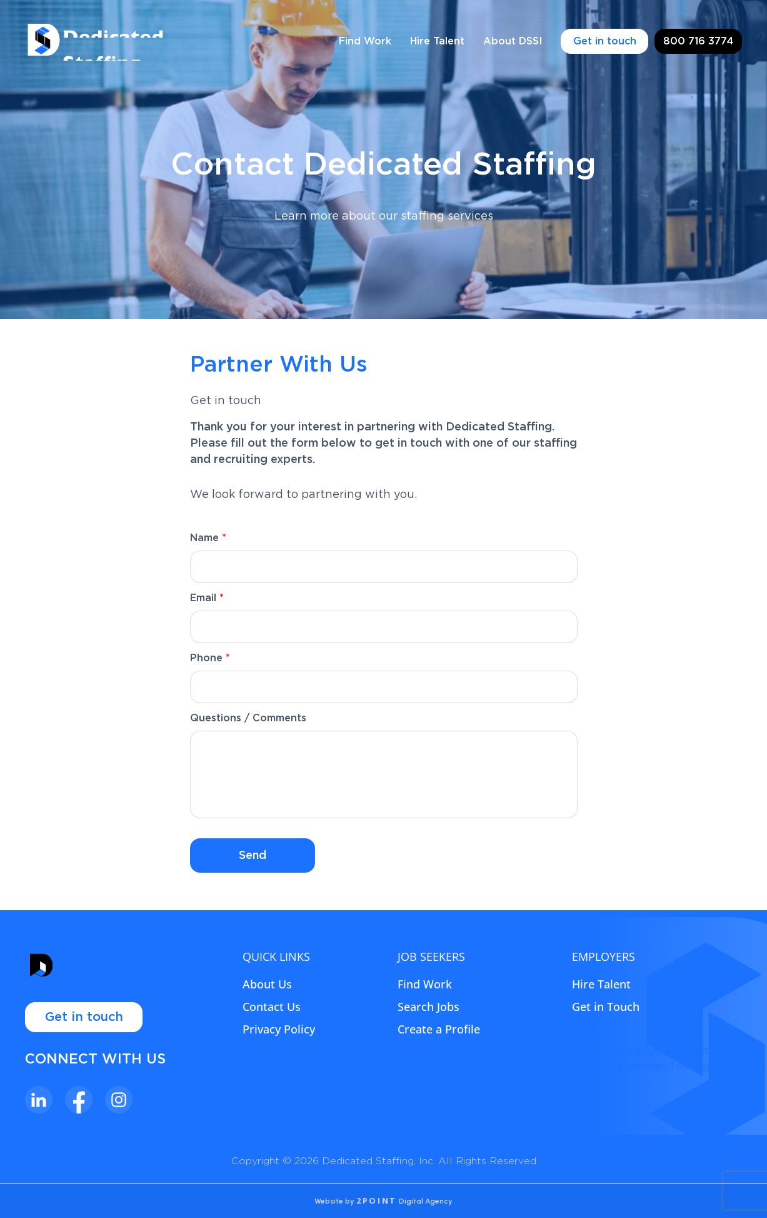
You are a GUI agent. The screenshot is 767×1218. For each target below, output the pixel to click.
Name (208, 538)
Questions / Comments (248, 718)
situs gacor (704, 1066)
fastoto (417, 1066)
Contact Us (272, 1006)
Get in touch (604, 41)
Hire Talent (437, 41)
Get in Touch (605, 1006)
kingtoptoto (333, 1051)
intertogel (643, 1066)
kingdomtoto (281, 1066)
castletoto (268, 1051)
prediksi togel (407, 1051)
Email (207, 598)
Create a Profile (439, 1029)
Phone (210, 658)
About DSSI (512, 41)
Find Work (365, 41)
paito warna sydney (630, 1051)
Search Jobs (428, 1006)
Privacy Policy (279, 1029)
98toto (591, 1066)
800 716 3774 (698, 41)
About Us (267, 984)
